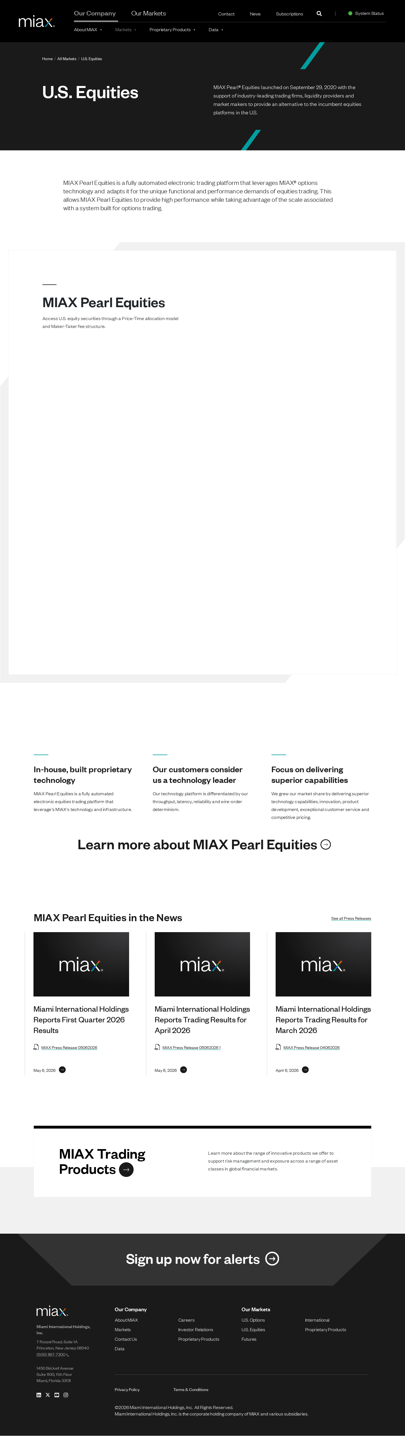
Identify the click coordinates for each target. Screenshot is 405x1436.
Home (47, 58)
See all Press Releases (351, 918)
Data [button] (214, 29)
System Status (365, 13)
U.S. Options (253, 1320)
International (317, 1320)
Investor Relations (195, 1329)
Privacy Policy (127, 1389)
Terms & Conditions (190, 1389)
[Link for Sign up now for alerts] (202, 1260)
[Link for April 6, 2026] (292, 1069)
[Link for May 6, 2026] (49, 1069)
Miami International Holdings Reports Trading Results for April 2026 (202, 1019)
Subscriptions (289, 13)
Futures (249, 1339)
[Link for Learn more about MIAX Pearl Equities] (202, 843)
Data (120, 1349)
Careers (186, 1320)
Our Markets (148, 12)
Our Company (95, 12)
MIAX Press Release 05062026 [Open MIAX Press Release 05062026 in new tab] (65, 1047)
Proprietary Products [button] (170, 29)
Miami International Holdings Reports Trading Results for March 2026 (323, 1019)
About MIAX (126, 1320)
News (255, 13)
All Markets (66, 58)
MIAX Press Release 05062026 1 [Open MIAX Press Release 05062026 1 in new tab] (187, 1047)
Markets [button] (123, 29)
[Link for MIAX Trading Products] (128, 1160)
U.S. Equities (91, 58)
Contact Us (126, 1339)
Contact (226, 13)
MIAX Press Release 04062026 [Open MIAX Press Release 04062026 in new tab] (308, 1047)
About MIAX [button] (85, 29)
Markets (123, 1329)
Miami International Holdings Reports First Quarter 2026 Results (81, 1019)
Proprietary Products (198, 1339)
